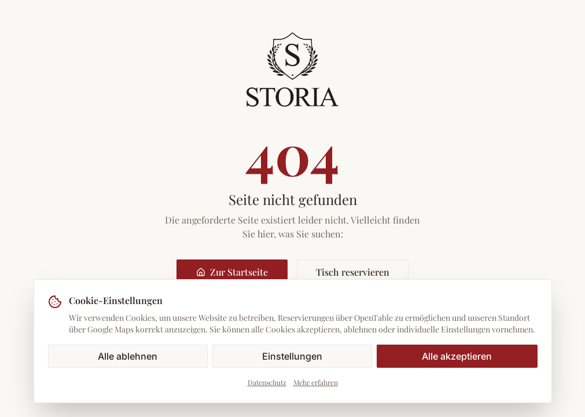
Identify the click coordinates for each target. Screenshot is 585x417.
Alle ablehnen (127, 356)
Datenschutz (267, 382)
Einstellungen (292, 356)
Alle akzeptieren (457, 356)
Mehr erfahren (315, 382)
